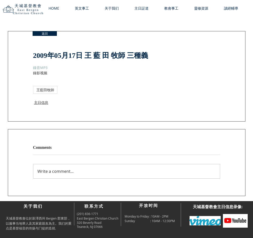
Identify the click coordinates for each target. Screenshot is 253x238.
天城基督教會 (28, 5)
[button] (116, 8)
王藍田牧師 (45, 89)
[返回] (45, 33)
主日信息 (41, 102)
